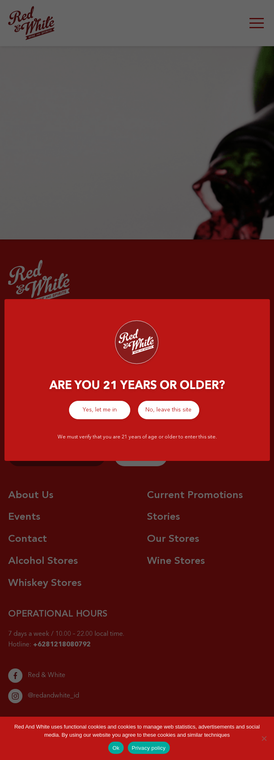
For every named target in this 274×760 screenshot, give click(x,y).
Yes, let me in (99, 410)
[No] (264, 738)
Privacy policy (149, 748)
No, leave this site (168, 410)
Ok (115, 748)
